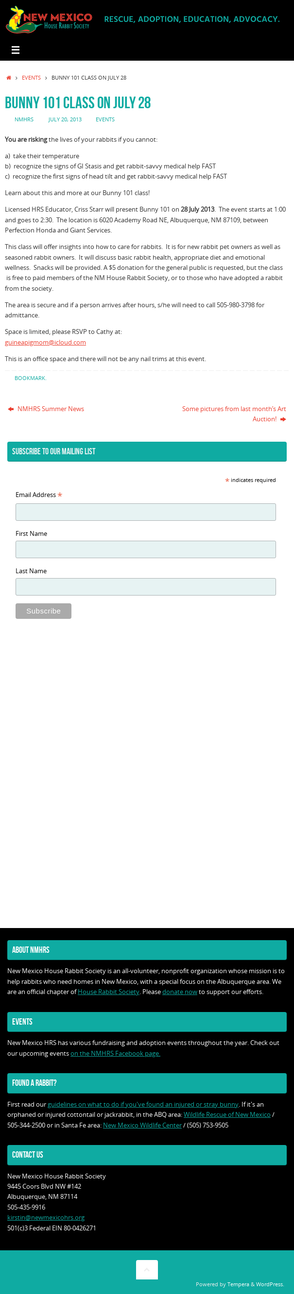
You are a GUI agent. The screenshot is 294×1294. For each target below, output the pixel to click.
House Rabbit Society (108, 992)
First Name (31, 534)
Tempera (238, 1284)
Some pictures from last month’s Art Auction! (234, 414)
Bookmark (30, 378)
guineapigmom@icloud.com (45, 342)
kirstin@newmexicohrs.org (46, 1217)
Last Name (31, 571)
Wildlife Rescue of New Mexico (227, 1115)
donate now (179, 992)
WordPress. (270, 1284)
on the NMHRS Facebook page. (115, 1053)
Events (31, 77)
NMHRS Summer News (46, 409)
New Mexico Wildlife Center (142, 1125)
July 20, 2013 (65, 119)
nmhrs (24, 119)
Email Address (39, 495)
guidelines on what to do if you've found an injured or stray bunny (143, 1104)
